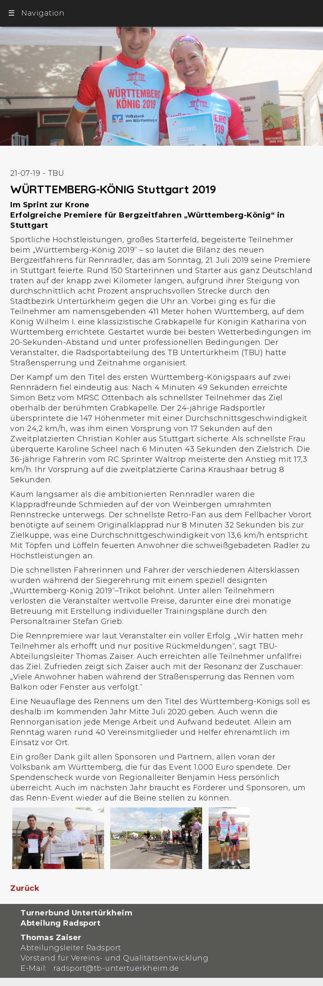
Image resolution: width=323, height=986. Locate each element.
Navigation (36, 13)
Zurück (24, 888)
